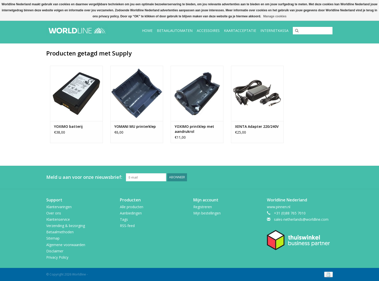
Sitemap (53, 238)
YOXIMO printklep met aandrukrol (194, 129)
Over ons (53, 213)
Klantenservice (58, 219)
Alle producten (131, 206)
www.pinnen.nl (278, 206)
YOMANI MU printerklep (135, 126)
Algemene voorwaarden (65, 244)
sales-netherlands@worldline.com (301, 219)
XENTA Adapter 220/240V (257, 126)
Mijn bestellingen (207, 213)
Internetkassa (274, 30)
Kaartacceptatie (240, 30)
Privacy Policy (57, 257)
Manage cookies (275, 16)
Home (147, 30)
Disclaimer (54, 251)
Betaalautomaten (175, 30)
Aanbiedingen (131, 213)
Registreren (202, 206)
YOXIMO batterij (68, 126)
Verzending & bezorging (65, 225)
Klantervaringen (59, 206)
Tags (124, 219)
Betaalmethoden (60, 232)
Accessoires (208, 30)
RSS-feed (127, 225)
